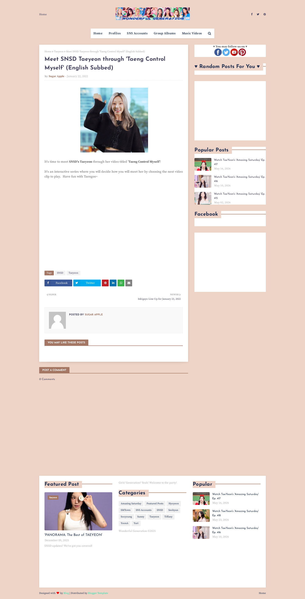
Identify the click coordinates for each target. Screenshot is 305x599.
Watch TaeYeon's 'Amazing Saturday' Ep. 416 (239, 179)
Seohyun (173, 510)
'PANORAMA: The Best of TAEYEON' (73, 535)
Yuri (136, 523)
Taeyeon (59, 51)
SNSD (60, 273)
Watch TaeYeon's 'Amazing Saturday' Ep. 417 (239, 162)
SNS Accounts (143, 510)
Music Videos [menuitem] (192, 33)
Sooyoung (126, 516)
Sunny (140, 516)
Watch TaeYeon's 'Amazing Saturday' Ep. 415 (239, 196)
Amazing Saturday (131, 503)
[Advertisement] (230, 110)
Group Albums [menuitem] (165, 33)
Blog (66, 593)
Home (43, 14)
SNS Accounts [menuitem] (137, 33)
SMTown (125, 510)
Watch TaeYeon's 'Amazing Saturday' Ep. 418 (235, 513)
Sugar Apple (56, 76)
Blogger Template (98, 593)
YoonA (124, 523)
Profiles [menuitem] (115, 33)
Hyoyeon (174, 503)
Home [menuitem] (98, 33)
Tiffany (168, 516)
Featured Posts (155, 503)
